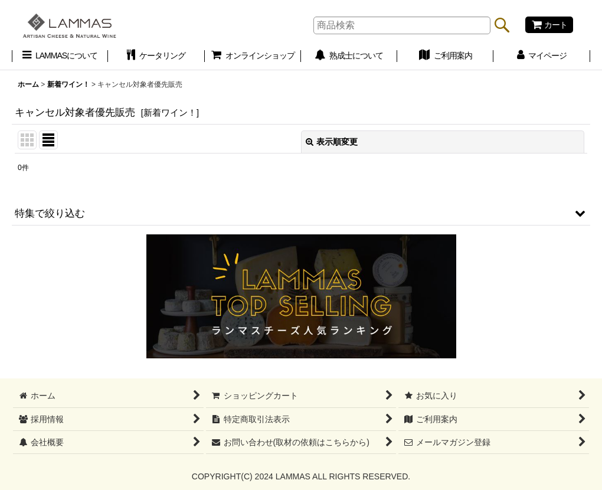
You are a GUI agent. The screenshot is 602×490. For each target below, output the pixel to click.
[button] (301, 213)
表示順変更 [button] (332, 141)
